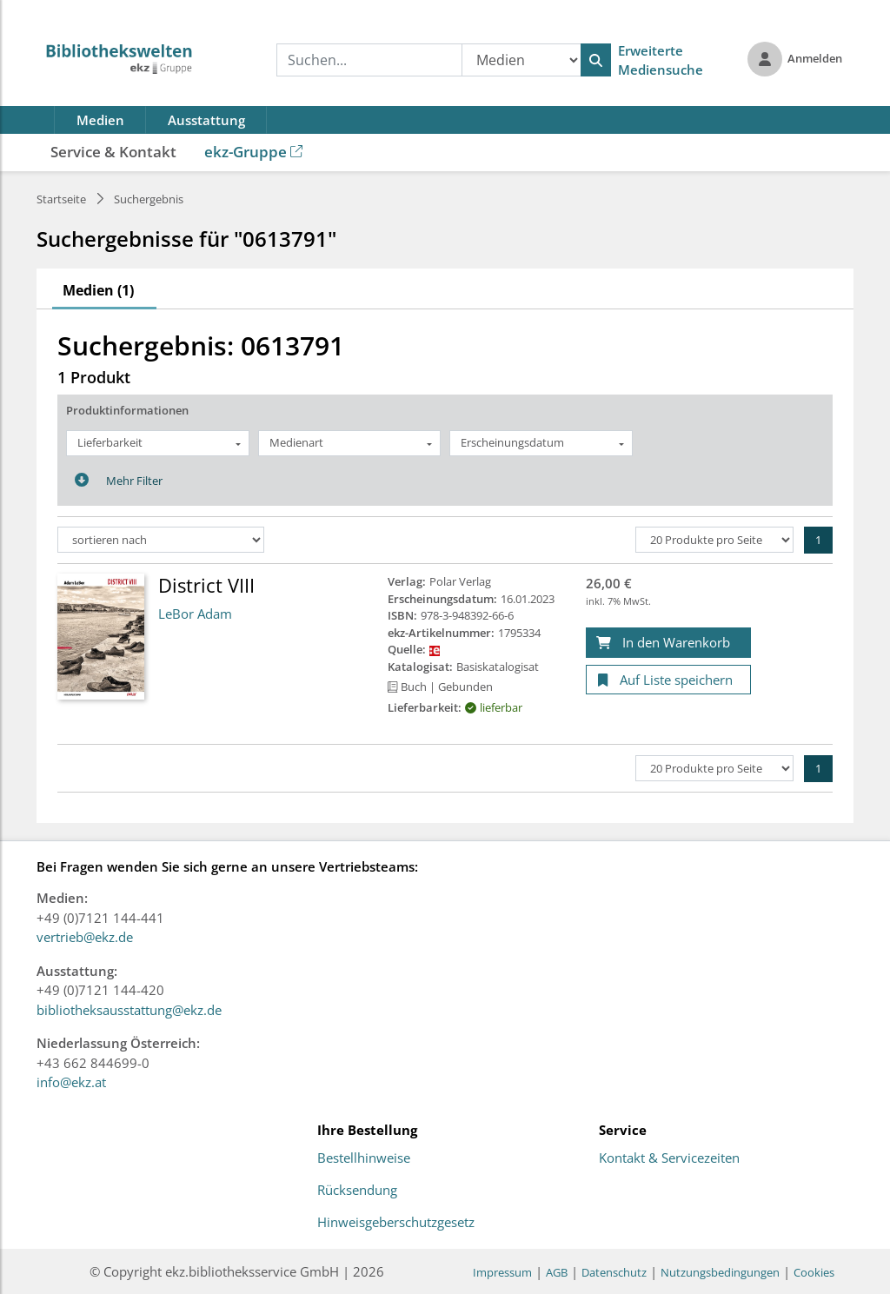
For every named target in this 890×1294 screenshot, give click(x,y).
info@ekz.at (71, 1082)
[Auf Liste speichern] (668, 680)
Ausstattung (206, 120)
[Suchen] (596, 59)
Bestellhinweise (363, 1158)
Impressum (502, 1272)
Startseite (61, 199)
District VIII (206, 585)
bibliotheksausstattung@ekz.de (129, 1010)
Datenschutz (614, 1272)
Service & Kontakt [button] (113, 152)
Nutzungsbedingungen (720, 1272)
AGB (557, 1272)
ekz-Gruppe (253, 152)
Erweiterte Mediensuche (660, 60)
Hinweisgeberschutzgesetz (396, 1223)
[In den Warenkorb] (668, 642)
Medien (100, 120)
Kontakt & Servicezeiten (669, 1158)
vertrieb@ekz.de (85, 937)
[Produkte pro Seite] (714, 540)
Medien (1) (98, 290)
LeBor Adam (195, 613)
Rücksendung (357, 1191)
